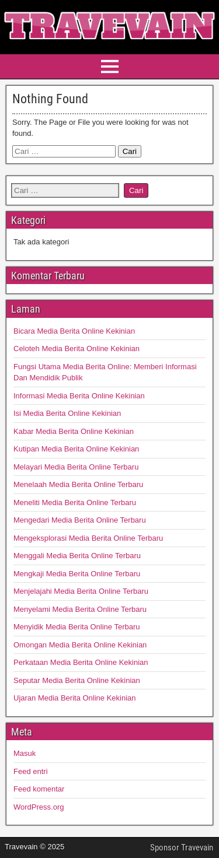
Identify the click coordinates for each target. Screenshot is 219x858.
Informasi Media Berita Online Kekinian (79, 395)
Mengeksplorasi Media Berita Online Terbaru (88, 538)
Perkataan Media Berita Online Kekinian (80, 662)
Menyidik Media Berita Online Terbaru (76, 626)
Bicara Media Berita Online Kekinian (74, 331)
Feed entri (30, 771)
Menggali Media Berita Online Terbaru (77, 555)
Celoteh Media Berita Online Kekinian (76, 348)
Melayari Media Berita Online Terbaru (75, 467)
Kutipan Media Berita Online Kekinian (76, 448)
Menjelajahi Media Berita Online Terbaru (80, 591)
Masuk (24, 753)
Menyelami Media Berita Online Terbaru (80, 609)
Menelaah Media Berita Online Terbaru (78, 484)
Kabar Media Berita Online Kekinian (73, 431)
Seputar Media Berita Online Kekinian (76, 680)
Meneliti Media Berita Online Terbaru (74, 502)
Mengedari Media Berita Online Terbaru (79, 520)
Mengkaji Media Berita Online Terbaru (76, 573)
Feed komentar (38, 789)
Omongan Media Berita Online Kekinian (80, 644)
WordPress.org (38, 807)
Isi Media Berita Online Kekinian (67, 413)
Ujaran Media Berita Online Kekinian (74, 698)
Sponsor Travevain (181, 847)
